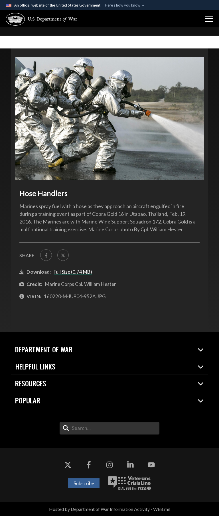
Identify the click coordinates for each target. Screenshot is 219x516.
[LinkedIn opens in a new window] (130, 465)
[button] (209, 19)
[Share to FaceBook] (46, 255)
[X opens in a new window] (68, 465)
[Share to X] (63, 255)
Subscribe (84, 483)
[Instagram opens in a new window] (109, 465)
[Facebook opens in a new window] (89, 465)
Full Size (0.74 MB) (73, 272)
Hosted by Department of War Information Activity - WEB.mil (109, 509)
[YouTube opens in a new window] (151, 465)
